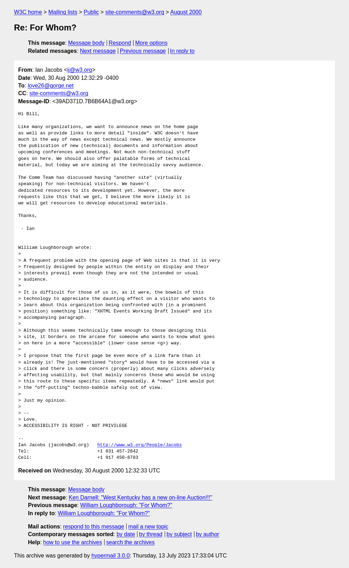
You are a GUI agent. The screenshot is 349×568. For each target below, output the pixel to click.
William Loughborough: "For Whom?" (126, 505)
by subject (179, 534)
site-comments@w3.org (134, 12)
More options (151, 43)
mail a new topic (148, 527)
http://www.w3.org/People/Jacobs (139, 445)
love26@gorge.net (50, 86)
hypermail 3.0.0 (110, 556)
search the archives (130, 542)
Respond (120, 43)
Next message (98, 51)
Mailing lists (62, 12)
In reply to (182, 51)
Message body (86, 43)
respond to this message (93, 527)
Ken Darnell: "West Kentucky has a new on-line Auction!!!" (140, 497)
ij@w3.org (79, 70)
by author (207, 534)
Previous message (143, 51)
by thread (151, 534)
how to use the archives (72, 542)
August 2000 (186, 12)
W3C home (28, 12)
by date (125, 534)
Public (91, 12)
